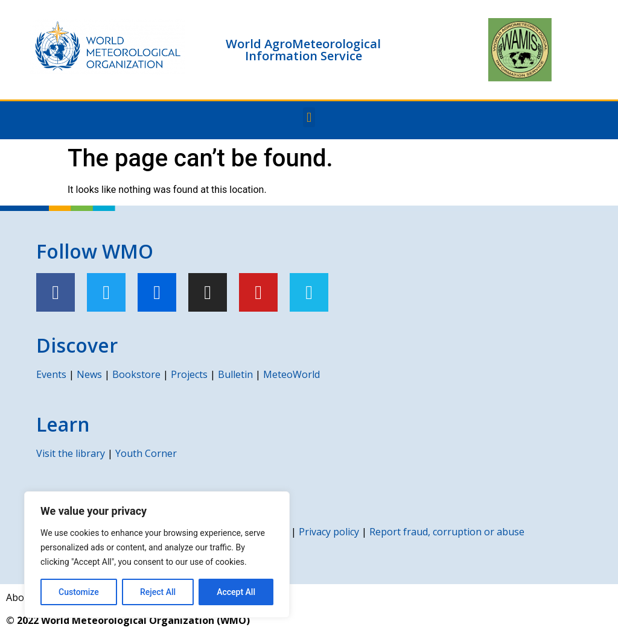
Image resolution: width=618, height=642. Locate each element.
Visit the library (70, 453)
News (89, 374)
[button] (308, 117)
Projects (189, 374)
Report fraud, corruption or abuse (446, 531)
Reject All (158, 592)
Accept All (236, 592)
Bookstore (136, 374)
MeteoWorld (291, 374)
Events (51, 374)
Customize (79, 592)
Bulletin (235, 374)
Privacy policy (329, 531)
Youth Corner (146, 453)
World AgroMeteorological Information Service (303, 50)
